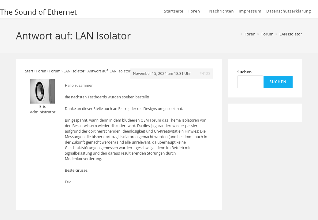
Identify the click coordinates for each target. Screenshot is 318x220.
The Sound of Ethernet (38, 12)
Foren (41, 71)
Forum (55, 71)
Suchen (244, 72)
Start (29, 71)
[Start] (236, 34)
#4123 (205, 73)
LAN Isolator (290, 34)
